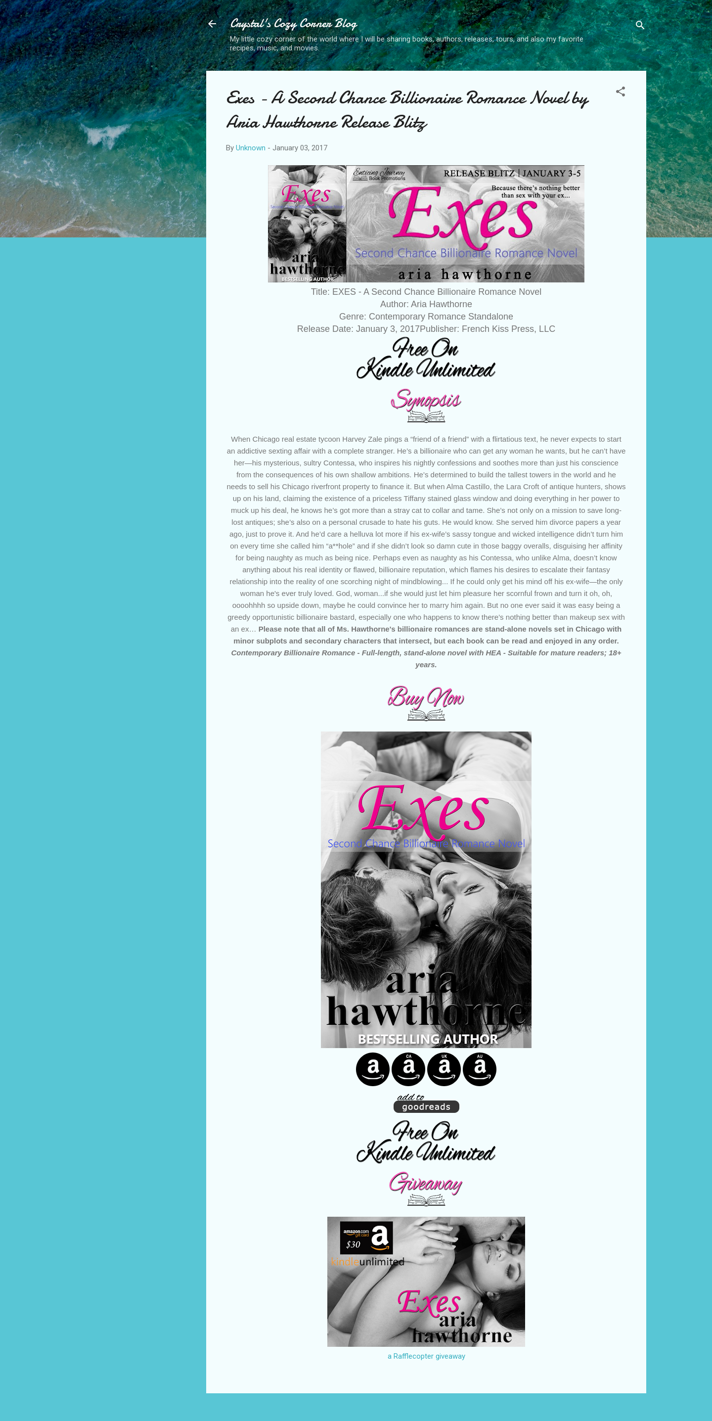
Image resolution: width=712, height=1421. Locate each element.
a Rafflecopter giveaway (426, 1356)
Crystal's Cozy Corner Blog (293, 23)
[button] (620, 93)
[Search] (640, 27)
